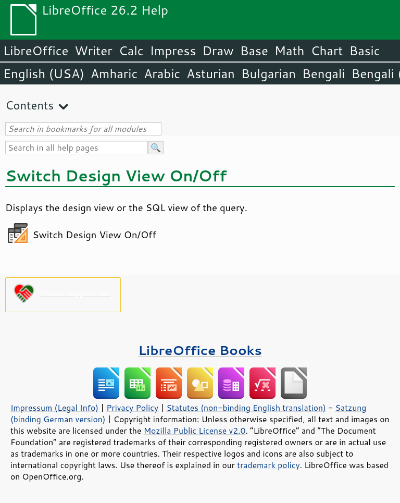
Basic (364, 50)
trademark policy (268, 465)
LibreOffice (35, 50)
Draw (217, 50)
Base (254, 50)
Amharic (114, 73)
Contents (29, 105)
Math (289, 50)
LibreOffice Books (200, 350)
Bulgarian (268, 73)
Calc (131, 50)
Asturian (210, 73)
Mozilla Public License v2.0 (195, 430)
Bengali (323, 73)
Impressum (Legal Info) (54, 407)
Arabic (162, 73)
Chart (326, 50)
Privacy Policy (132, 407)
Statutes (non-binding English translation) (246, 407)
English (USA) (43, 73)
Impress (173, 50)
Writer (93, 50)
